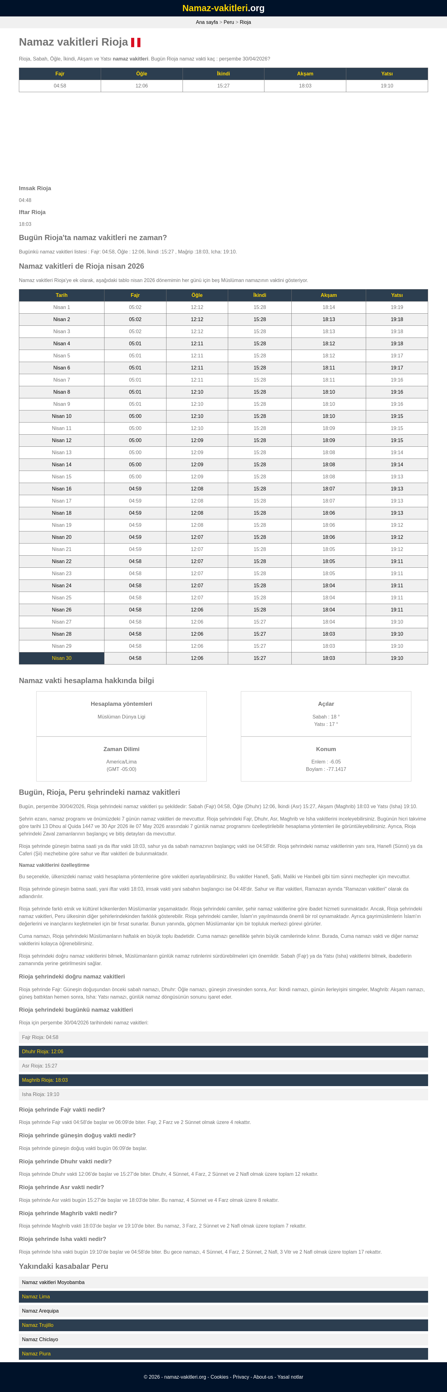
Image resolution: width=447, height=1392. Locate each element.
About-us (263, 1377)
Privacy (241, 1377)
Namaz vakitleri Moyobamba (53, 1282)
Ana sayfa (207, 22)
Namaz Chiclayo (40, 1339)
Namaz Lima (36, 1296)
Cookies (219, 1377)
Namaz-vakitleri (215, 8)
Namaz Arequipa (40, 1311)
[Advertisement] (205, 135)
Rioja (245, 22)
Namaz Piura (36, 1353)
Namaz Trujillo (37, 1325)
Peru (228, 22)
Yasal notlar (290, 1377)
